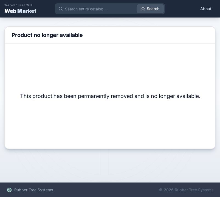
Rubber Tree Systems (30, 190)
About (205, 8)
